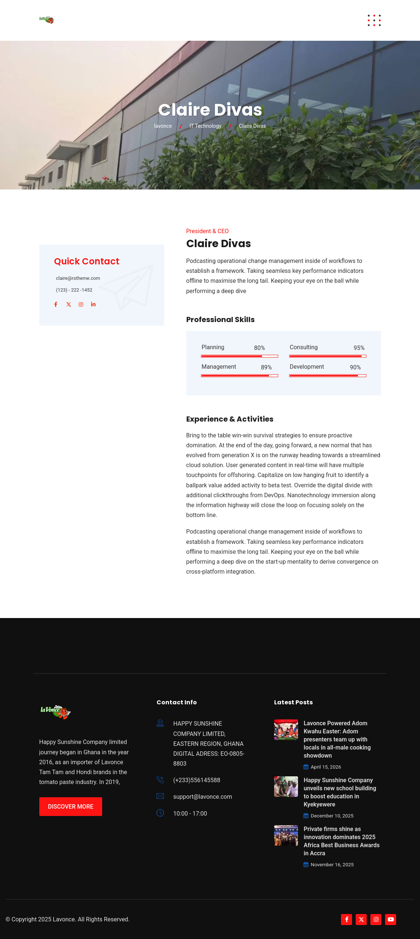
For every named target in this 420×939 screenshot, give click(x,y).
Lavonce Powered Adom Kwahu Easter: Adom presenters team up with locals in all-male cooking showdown (337, 739)
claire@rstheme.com (78, 278)
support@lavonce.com (202, 796)
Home (108, 20)
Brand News (284, 20)
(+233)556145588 (196, 780)
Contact (327, 20)
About (206, 20)
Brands (174, 20)
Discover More (71, 806)
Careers (243, 20)
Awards (140, 20)
